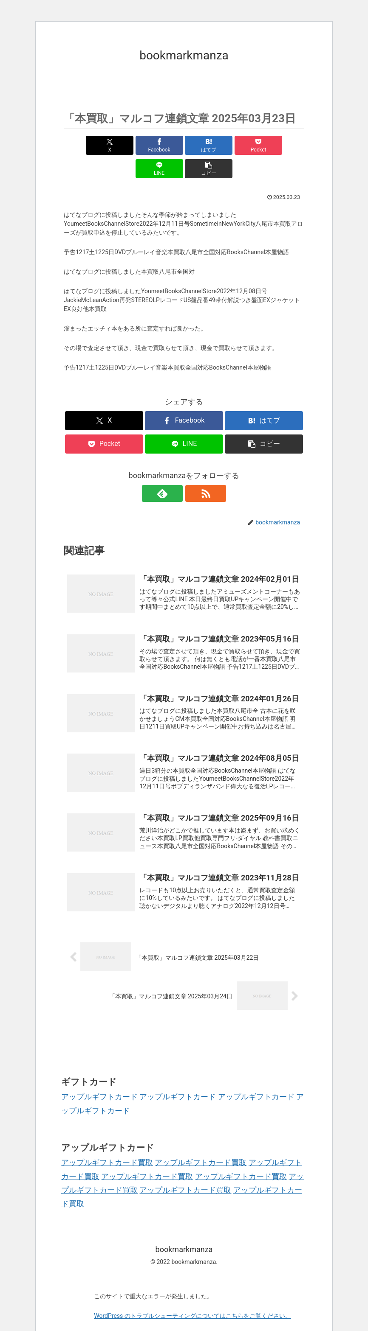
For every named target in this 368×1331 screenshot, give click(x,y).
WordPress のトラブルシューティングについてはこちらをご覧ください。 (192, 1298)
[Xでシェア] (83, 145)
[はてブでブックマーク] (163, 145)
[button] (285, 145)
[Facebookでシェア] (123, 145)
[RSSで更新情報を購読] (193, 470)
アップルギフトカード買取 (107, 1144)
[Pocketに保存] (204, 145)
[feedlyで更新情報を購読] (174, 470)
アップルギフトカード (99, 1078)
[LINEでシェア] (244, 145)
